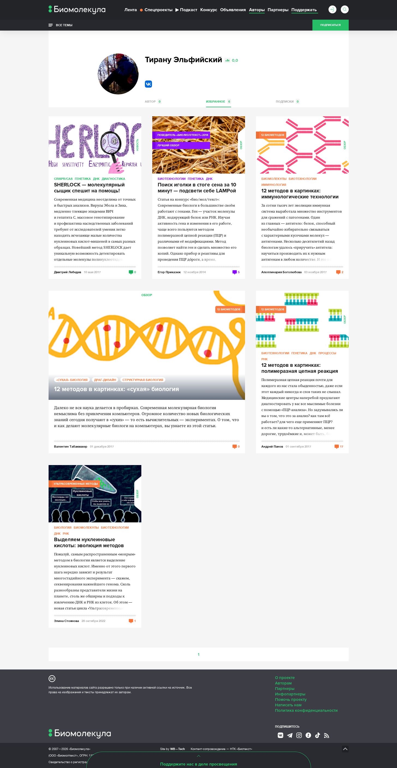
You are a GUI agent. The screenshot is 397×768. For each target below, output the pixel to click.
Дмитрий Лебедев (67, 272)
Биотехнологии (172, 178)
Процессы (327, 353)
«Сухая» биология (72, 380)
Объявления (233, 10)
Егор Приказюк (169, 272)
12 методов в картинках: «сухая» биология (116, 389)
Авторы (257, 10)
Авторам (283, 683)
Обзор (241, 145)
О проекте (285, 677)
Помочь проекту (291, 699)
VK (148, 84)
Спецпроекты (156, 10)
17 (341, 446)
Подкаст (186, 10)
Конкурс (208, 10)
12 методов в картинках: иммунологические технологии (300, 194)
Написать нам (288, 704)
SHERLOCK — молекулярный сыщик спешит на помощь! (89, 188)
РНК (264, 359)
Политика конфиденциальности (306, 710)
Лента (130, 10)
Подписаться (330, 25)
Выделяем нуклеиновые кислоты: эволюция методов (89, 543)
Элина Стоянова (66, 621)
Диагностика (113, 178)
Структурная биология (143, 380)
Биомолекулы (273, 178)
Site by (172, 749)
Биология (62, 527)
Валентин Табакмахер (70, 446)
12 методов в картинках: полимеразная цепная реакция (299, 368)
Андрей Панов (272, 446)
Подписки (288, 101)
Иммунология (273, 184)
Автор (153, 101)
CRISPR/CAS (63, 178)
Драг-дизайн (105, 380)
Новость (137, 145)
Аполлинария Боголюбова (281, 272)
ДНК (96, 178)
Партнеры (278, 10)
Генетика (83, 178)
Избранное (218, 101)
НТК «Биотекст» (241, 749)
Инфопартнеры (290, 694)
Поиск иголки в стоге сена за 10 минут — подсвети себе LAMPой (197, 188)
